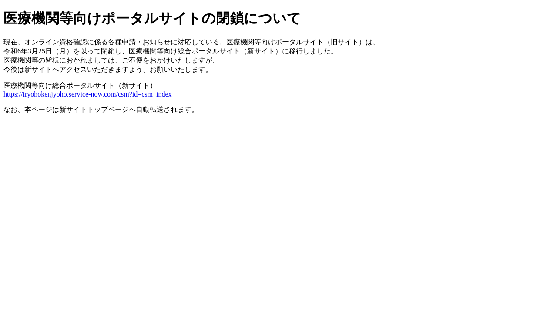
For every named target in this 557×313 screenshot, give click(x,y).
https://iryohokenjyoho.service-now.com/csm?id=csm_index (87, 94)
